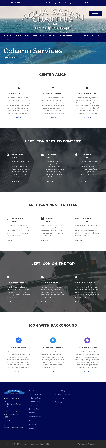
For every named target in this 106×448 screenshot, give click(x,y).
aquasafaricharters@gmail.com (66, 3)
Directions (88, 35)
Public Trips (35, 401)
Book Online (95, 13)
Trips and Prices (22, 35)
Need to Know (39, 35)
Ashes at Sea (36, 405)
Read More (18, 118)
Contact (9, 39)
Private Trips (36, 398)
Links (78, 35)
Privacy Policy (60, 390)
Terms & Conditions (62, 394)
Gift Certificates (65, 35)
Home (7, 35)
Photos (52, 35)
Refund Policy (60, 398)
